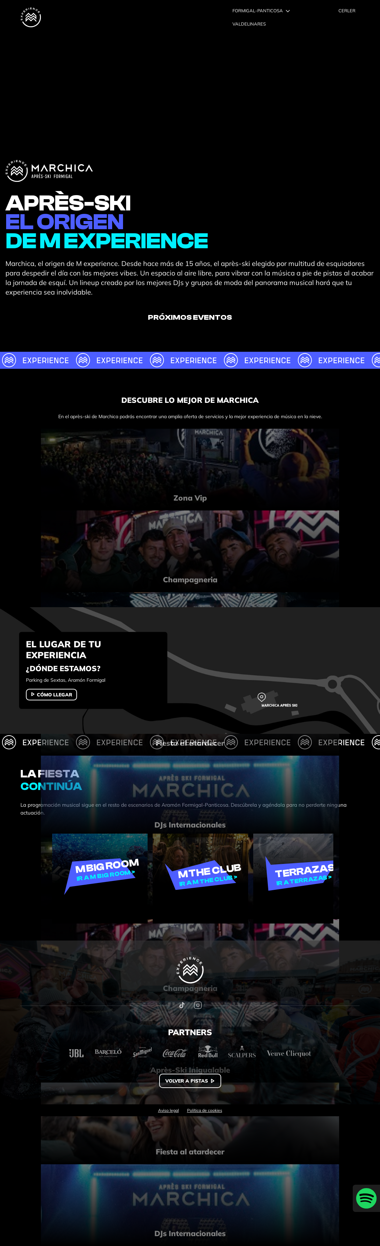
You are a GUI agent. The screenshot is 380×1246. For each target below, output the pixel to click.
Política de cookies (204, 1110)
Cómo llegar (54, 695)
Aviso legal (168, 1110)
